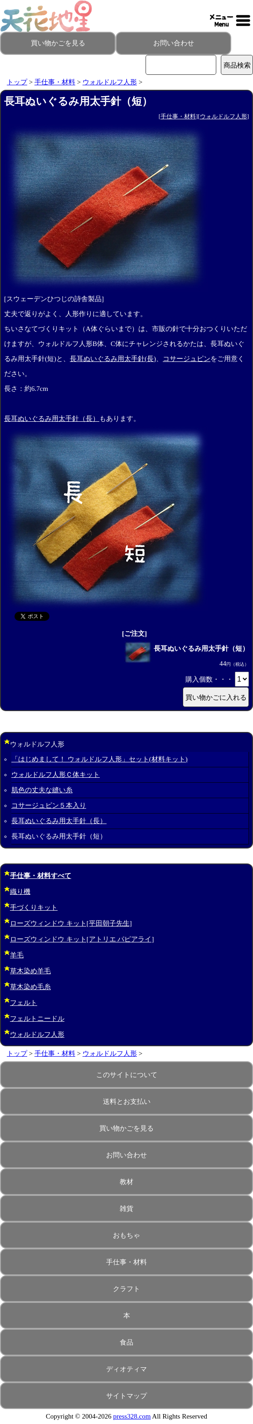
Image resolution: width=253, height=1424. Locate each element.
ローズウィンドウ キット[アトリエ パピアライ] (82, 939)
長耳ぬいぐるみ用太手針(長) (113, 358)
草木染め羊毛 (30, 971)
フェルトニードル (37, 1018)
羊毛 (17, 955)
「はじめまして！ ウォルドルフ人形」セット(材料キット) (99, 759)
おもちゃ (126, 1235)
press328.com (132, 1416)
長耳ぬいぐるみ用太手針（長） (51, 418)
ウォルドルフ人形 (110, 82)
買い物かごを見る (58, 43)
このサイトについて (126, 1074)
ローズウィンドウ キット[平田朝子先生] (71, 923)
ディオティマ (126, 1369)
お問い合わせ (173, 43)
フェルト (23, 1002)
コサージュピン (186, 358)
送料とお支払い (127, 1101)
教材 (126, 1181)
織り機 (20, 891)
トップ (17, 82)
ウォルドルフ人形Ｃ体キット (55, 774)
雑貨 (126, 1208)
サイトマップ (126, 1396)
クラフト (126, 1288)
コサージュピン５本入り (48, 805)
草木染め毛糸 (30, 986)
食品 (126, 1342)
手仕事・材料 (54, 82)
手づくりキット (34, 907)
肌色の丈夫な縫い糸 (42, 790)
